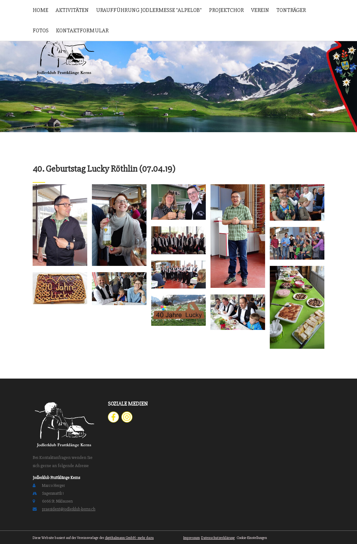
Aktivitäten (72, 10)
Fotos (41, 30)
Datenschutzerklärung (218, 538)
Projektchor (226, 10)
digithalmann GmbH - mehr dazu (129, 538)
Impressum (191, 538)
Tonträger (291, 10)
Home (40, 10)
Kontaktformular (82, 30)
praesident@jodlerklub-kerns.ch (68, 509)
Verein (260, 10)
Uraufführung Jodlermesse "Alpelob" (149, 10)
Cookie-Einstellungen (251, 538)
